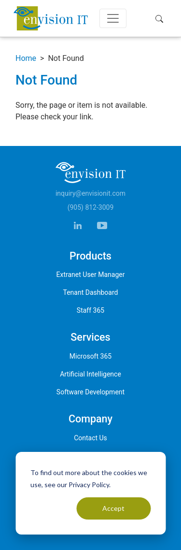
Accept (113, 508)
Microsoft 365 (90, 356)
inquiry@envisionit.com (90, 193)
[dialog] (90, 493)
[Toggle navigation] (112, 18)
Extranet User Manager (90, 274)
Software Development (90, 392)
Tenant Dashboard (90, 292)
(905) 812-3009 (91, 207)
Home (25, 58)
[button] (161, 18)
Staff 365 (90, 310)
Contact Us (90, 438)
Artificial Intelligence (90, 374)
